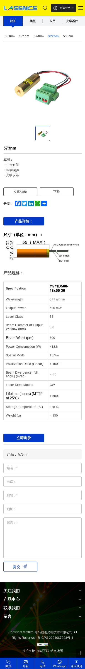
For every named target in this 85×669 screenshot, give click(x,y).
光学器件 (72, 21)
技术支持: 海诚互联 (35, 651)
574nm (39, 36)
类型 (33, 21)
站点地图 (56, 651)
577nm (53, 36)
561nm (10, 36)
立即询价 (20, 191)
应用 (52, 21)
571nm (24, 36)
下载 (56, 191)
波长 (13, 21)
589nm (68, 36)
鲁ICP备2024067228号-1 (55, 637)
